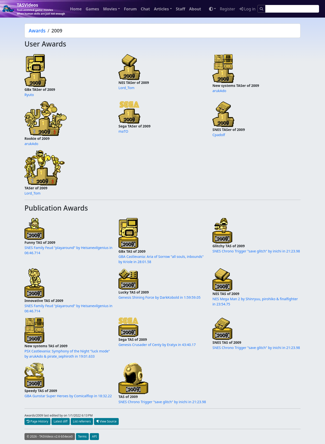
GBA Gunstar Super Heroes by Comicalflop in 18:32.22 (68, 396)
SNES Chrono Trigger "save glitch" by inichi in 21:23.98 (256, 251)
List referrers (82, 421)
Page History (37, 421)
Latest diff (61, 421)
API (94, 436)
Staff (180, 9)
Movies (110, 9)
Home (76, 9)
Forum (130, 9)
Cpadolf (218, 134)
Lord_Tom (126, 87)
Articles (161, 9)
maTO (123, 131)
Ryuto (29, 94)
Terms (82, 436)
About (195, 9)
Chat (145, 9)
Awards (37, 30)
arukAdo (219, 90)
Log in (247, 9)
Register (227, 9)
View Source (106, 421)
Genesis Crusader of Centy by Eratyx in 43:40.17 (157, 344)
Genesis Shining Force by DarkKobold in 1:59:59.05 (159, 297)
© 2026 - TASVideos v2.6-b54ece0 (50, 436)
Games (92, 9)
